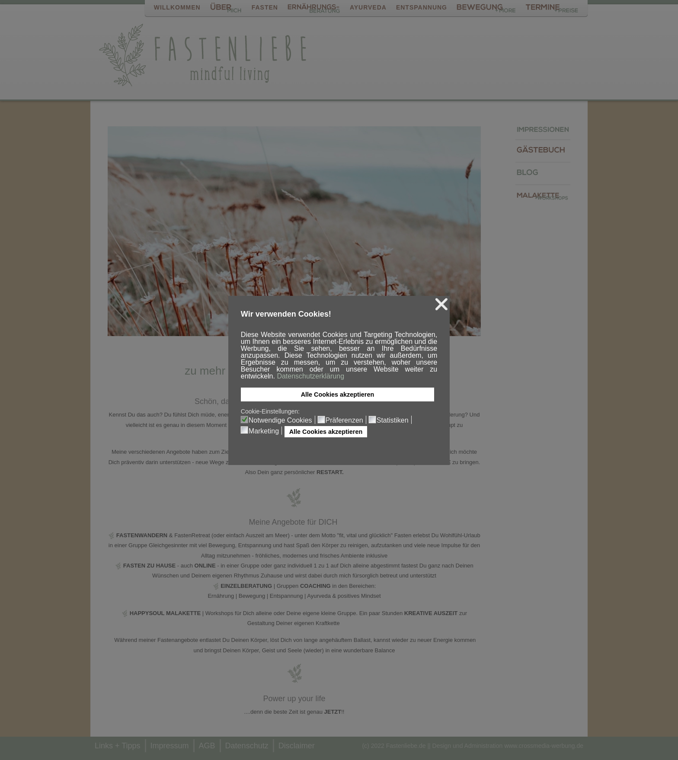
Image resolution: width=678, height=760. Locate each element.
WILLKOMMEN (177, 7)
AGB (207, 745)
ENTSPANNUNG (421, 7)
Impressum (169, 745)
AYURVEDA (368, 7)
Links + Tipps (118, 745)
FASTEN (265, 7)
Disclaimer (296, 745)
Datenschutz (247, 745)
